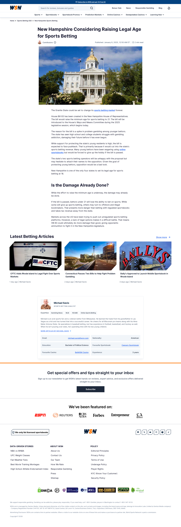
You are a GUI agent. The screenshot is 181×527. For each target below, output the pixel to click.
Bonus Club (116, 8)
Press (53, 475)
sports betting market (104, 110)
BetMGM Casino (81, 354)
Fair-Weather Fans (19, 461)
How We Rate (57, 466)
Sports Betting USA (24, 21)
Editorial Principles (100, 452)
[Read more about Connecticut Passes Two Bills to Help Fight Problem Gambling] (90, 275)
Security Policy (98, 479)
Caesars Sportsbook (130, 346)
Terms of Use (97, 461)
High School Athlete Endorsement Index (29, 470)
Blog (160, 8)
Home (12, 21)
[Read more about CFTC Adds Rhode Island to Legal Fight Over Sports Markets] (35, 275)
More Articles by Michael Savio (56, 332)
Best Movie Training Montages (25, 466)
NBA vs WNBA (17, 452)
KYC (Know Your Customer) (104, 475)
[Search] (91, 8)
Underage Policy (99, 466)
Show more (163, 237)
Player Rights (97, 470)
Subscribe (90, 390)
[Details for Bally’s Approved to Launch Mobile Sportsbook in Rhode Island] (145, 255)
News (128, 8)
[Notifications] (169, 8)
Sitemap (55, 479)
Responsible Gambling (144, 8)
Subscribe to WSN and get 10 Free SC (92, 2)
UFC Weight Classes (20, 456)
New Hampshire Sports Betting (46, 21)
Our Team (55, 461)
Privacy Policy (97, 456)
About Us (55, 452)
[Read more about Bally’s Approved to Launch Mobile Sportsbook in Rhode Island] (145, 275)
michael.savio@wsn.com (78, 339)
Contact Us (56, 456)
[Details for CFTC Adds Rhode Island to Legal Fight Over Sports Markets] (35, 255)
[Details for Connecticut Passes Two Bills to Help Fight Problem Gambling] (90, 255)
